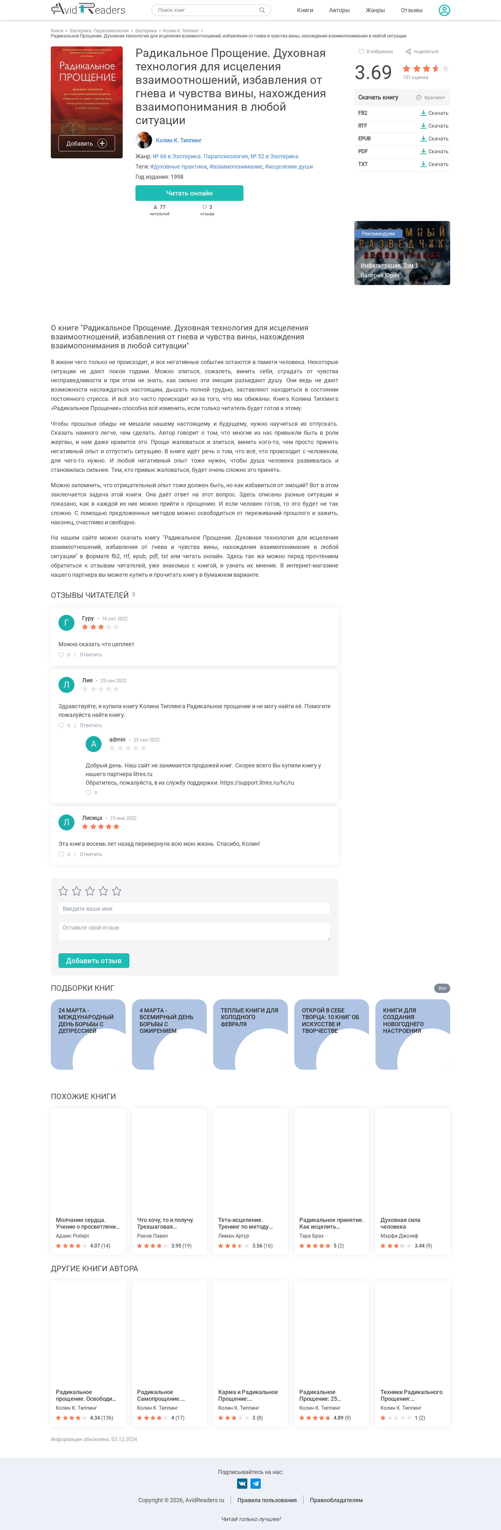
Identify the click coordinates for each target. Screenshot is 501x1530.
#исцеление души (289, 166)
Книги (305, 10)
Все (442, 988)
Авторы (339, 10)
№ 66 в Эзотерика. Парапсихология (200, 156)
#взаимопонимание (235, 166)
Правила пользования (267, 1500)
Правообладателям (336, 1500)
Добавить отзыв (94, 961)
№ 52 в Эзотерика (274, 156)
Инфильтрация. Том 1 (389, 265)
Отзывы (412, 10)
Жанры (375, 10)
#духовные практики (178, 166)
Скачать (438, 113)
